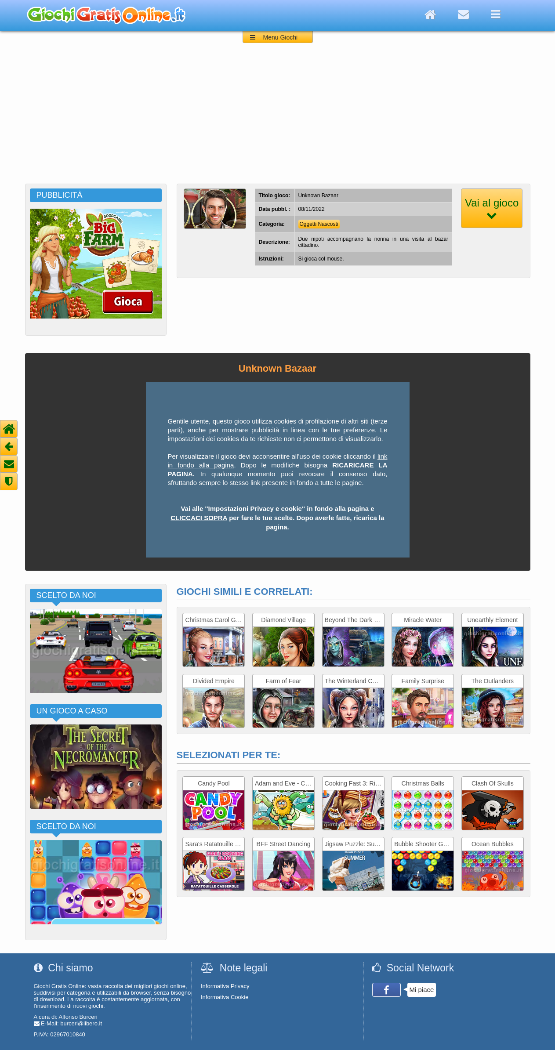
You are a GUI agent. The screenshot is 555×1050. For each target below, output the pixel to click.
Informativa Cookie (224, 997)
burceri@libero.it (81, 1023)
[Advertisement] (277, 117)
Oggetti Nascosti (319, 224)
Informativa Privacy (225, 986)
